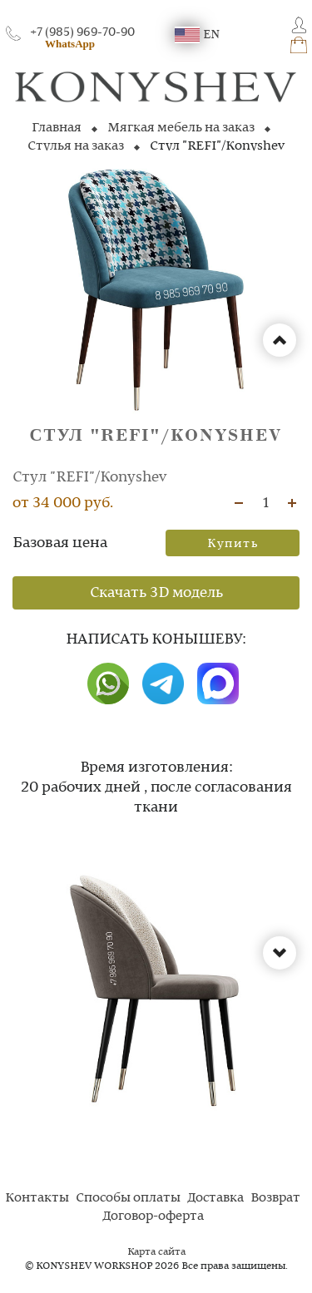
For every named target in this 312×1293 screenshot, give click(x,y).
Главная (57, 128)
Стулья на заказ (75, 146)
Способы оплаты (128, 1198)
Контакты (37, 1198)
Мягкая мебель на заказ (181, 128)
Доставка (215, 1198)
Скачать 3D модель (156, 593)
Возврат (275, 1198)
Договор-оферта (153, 1216)
